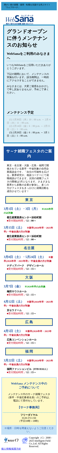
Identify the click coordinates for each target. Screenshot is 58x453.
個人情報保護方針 (11, 448)
